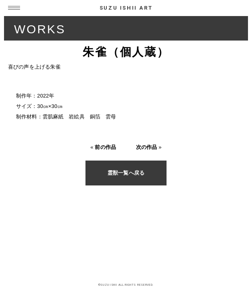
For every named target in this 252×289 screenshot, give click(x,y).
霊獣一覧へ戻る (126, 173)
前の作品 (105, 147)
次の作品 (146, 147)
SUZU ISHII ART (126, 8)
